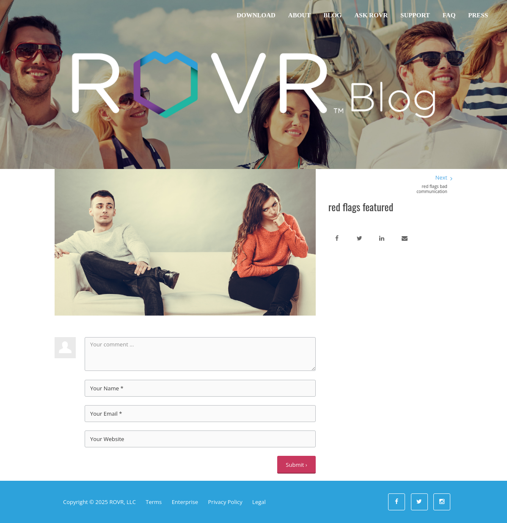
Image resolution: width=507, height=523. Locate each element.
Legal (259, 502)
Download (256, 15)
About (299, 15)
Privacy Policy (225, 502)
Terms (154, 502)
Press (478, 15)
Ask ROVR (371, 15)
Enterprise (185, 502)
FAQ (449, 15)
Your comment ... (200, 354)
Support (415, 15)
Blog (332, 15)
